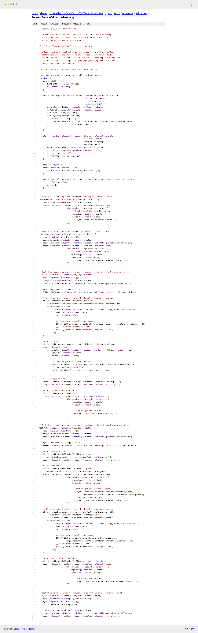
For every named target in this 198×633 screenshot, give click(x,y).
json (193, 628)
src (110, 13)
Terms (32, 628)
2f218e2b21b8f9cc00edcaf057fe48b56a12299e (76, 13)
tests (117, 13)
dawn (35, 13)
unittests (127, 13)
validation (141, 13)
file (88, 24)
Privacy (24, 628)
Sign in (192, 4)
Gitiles (16, 628)
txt (186, 628)
